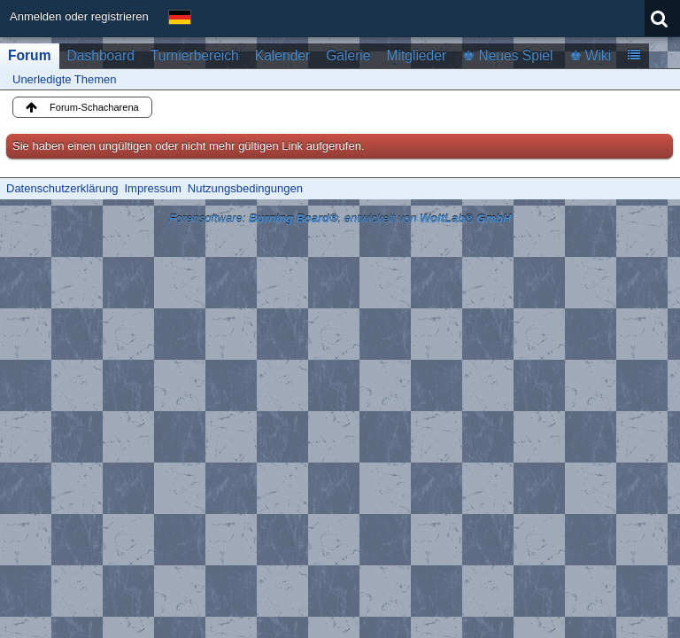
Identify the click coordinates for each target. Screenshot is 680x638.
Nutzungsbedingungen (245, 188)
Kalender (282, 55)
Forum (29, 55)
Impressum (152, 188)
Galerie (348, 55)
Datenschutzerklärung (62, 188)
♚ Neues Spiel (507, 55)
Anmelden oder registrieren (79, 16)
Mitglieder (416, 55)
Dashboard (101, 55)
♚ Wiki (590, 55)
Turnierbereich (195, 55)
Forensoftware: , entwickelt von (340, 218)
